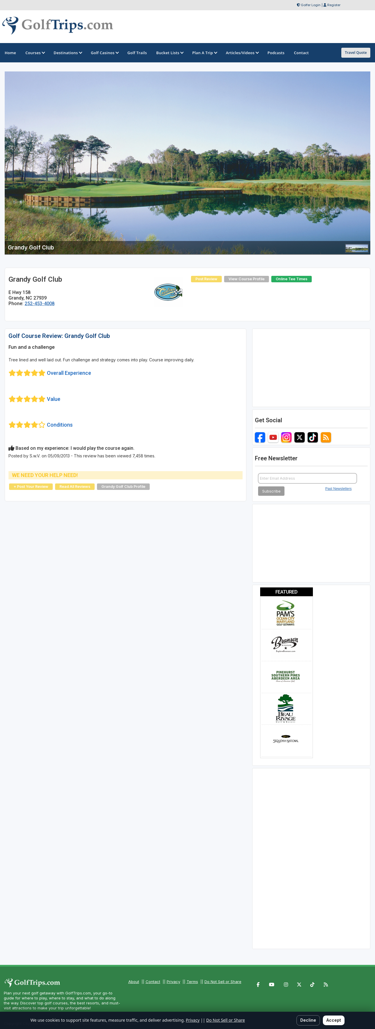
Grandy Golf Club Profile (123, 486)
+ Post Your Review (30, 486)
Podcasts (275, 52)
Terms (192, 981)
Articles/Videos (242, 52)
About (133, 981)
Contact (153, 981)
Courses (34, 52)
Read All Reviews (74, 486)
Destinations (67, 52)
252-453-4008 (39, 303)
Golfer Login (311, 5)
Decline (308, 1020)
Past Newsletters (338, 489)
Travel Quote (356, 52)
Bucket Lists (169, 52)
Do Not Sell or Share (222, 981)
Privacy (173, 981)
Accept (333, 1020)
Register (333, 5)
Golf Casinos (104, 52)
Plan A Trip (204, 52)
